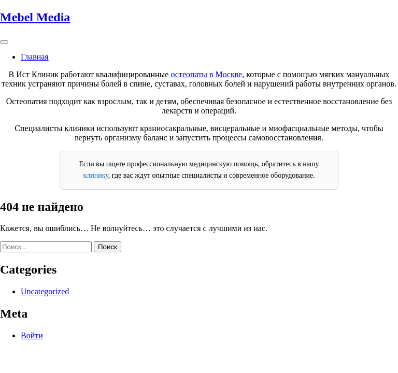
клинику (95, 175)
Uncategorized (45, 291)
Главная (35, 56)
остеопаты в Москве (206, 74)
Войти (32, 335)
